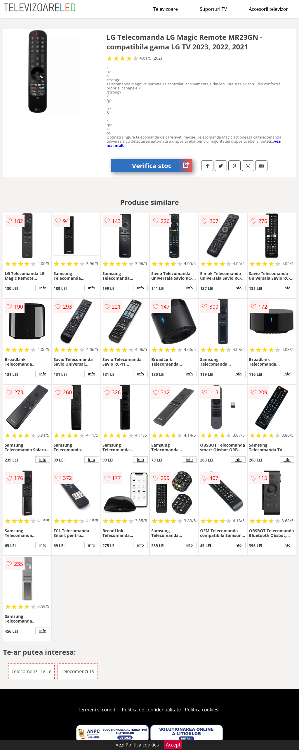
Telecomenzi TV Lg (31, 671)
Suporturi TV (213, 9)
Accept (173, 745)
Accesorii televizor (268, 9)
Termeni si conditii (98, 709)
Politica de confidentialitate (151, 709)
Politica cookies (201, 709)
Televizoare (165, 9)
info (42, 288)
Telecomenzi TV (78, 671)
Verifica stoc (162, 165)
